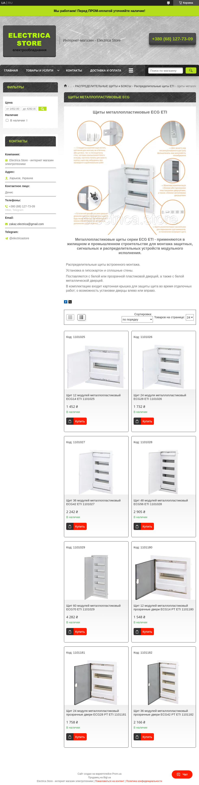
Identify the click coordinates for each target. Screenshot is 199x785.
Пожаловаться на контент (109, 781)
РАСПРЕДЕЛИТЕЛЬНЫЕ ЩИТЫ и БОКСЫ (103, 86)
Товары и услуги (39, 70)
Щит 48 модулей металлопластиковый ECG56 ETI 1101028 (161, 502)
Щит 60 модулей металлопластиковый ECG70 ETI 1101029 (93, 607)
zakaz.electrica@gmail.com (26, 224)
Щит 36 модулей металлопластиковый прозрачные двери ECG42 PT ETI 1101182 (164, 712)
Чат (182, 774)
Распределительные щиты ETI (154, 86)
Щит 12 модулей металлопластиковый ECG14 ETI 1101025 (93, 397)
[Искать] (191, 70)
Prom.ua (116, 773)
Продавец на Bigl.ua (99, 777)
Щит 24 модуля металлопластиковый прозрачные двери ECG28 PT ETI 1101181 (96, 712)
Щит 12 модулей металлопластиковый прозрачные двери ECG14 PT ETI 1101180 (164, 607)
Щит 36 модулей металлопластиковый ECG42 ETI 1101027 (93, 502)
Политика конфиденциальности (144, 781)
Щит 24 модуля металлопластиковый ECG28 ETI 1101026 (160, 397)
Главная (11, 70)
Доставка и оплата (105, 70)
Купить (80, 421)
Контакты (74, 70)
